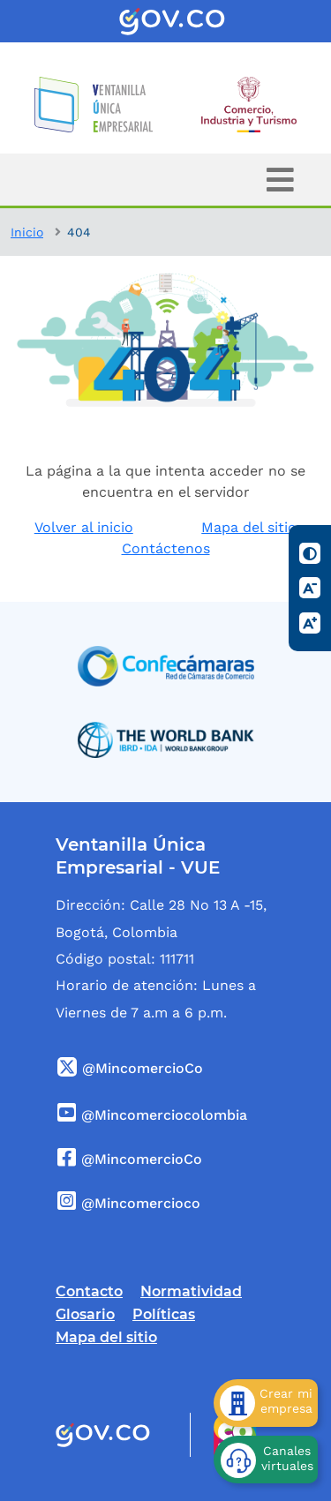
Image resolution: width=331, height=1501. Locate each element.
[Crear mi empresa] (266, 1403)
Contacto (89, 1291)
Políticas (163, 1314)
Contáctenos (166, 548)
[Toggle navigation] (280, 180)
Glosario (85, 1314)
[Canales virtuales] (266, 1459)
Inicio (27, 232)
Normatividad (191, 1291)
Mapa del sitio (249, 527)
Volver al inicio (83, 527)
